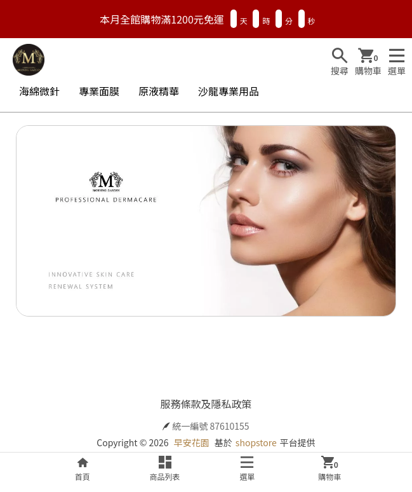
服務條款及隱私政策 (205, 403)
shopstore (256, 442)
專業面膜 (99, 91)
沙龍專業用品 (228, 91)
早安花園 (191, 442)
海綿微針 (39, 91)
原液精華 (158, 91)
